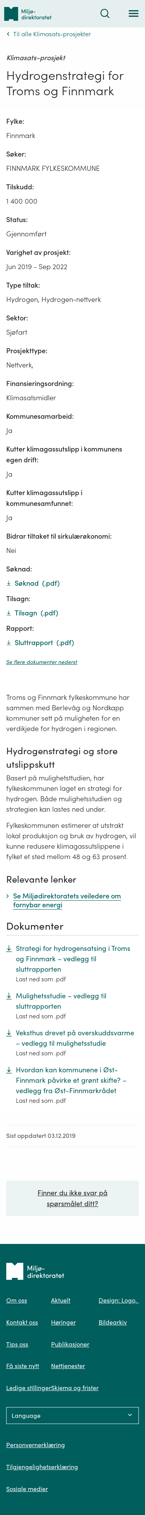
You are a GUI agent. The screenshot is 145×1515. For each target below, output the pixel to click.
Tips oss (17, 1344)
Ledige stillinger (28, 1388)
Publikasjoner (70, 1344)
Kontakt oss (22, 1322)
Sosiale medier (27, 1489)
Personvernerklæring (35, 1445)
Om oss (16, 1300)
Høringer (63, 1322)
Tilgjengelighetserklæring (42, 1467)
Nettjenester (68, 1366)
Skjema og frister (75, 1388)
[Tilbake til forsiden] (27, 13)
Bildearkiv (113, 1322)
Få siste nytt (22, 1366)
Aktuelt (60, 1300)
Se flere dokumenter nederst (41, 662)
